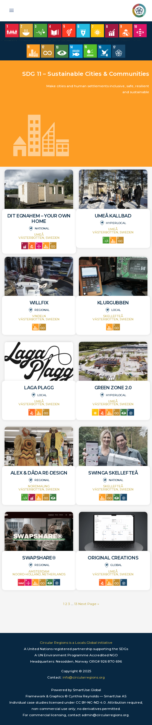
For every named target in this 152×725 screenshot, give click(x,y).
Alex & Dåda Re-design (39, 473)
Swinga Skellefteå (113, 473)
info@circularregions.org (84, 677)
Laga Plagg (39, 387)
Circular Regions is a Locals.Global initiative (76, 643)
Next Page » (88, 604)
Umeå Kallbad (113, 216)
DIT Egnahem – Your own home (39, 218)
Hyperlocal (116, 223)
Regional (42, 310)
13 (75, 604)
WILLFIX (39, 303)
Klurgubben (113, 303)
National (42, 228)
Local (116, 310)
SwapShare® (39, 558)
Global (116, 565)
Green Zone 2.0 (113, 387)
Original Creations (113, 558)
